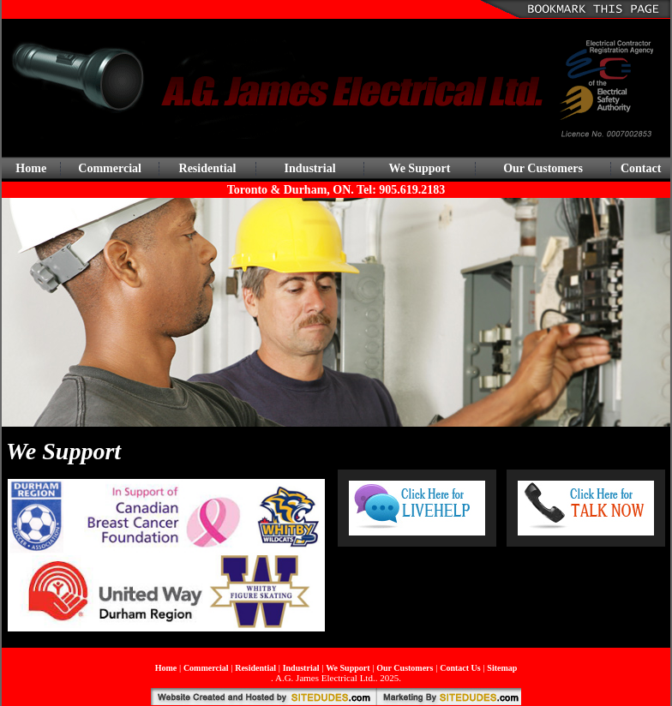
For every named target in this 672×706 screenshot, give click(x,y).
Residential (208, 168)
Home (30, 168)
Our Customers (543, 168)
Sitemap (502, 668)
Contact (641, 168)
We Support (419, 168)
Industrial (310, 168)
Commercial (109, 168)
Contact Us (460, 668)
